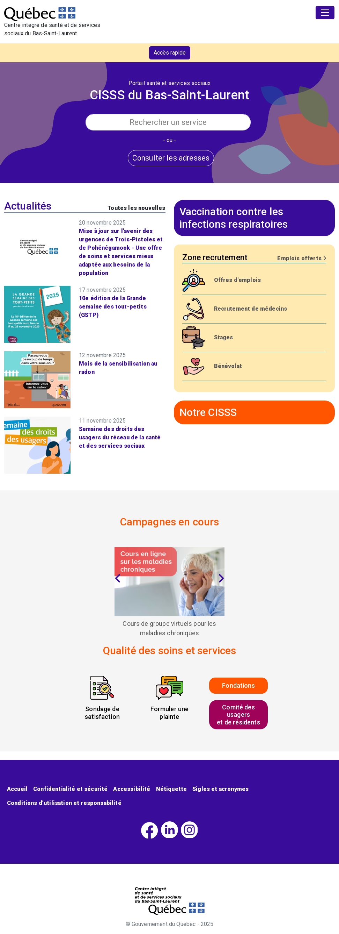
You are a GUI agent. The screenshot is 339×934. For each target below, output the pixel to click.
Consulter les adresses (171, 158)
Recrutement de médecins (250, 308)
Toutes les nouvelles (136, 208)
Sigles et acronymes (220, 789)
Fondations (238, 685)
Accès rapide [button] (170, 52)
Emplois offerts (301, 258)
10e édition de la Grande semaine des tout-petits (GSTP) (113, 306)
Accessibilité (131, 789)
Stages (223, 337)
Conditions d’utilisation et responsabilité (64, 803)
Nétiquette (171, 789)
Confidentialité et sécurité (70, 789)
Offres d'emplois (237, 280)
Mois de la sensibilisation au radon (118, 367)
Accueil (17, 789)
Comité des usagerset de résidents (238, 714)
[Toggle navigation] (325, 13)
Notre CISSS (208, 412)
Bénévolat (228, 366)
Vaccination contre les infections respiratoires (233, 217)
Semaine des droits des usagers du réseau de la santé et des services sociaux (120, 437)
